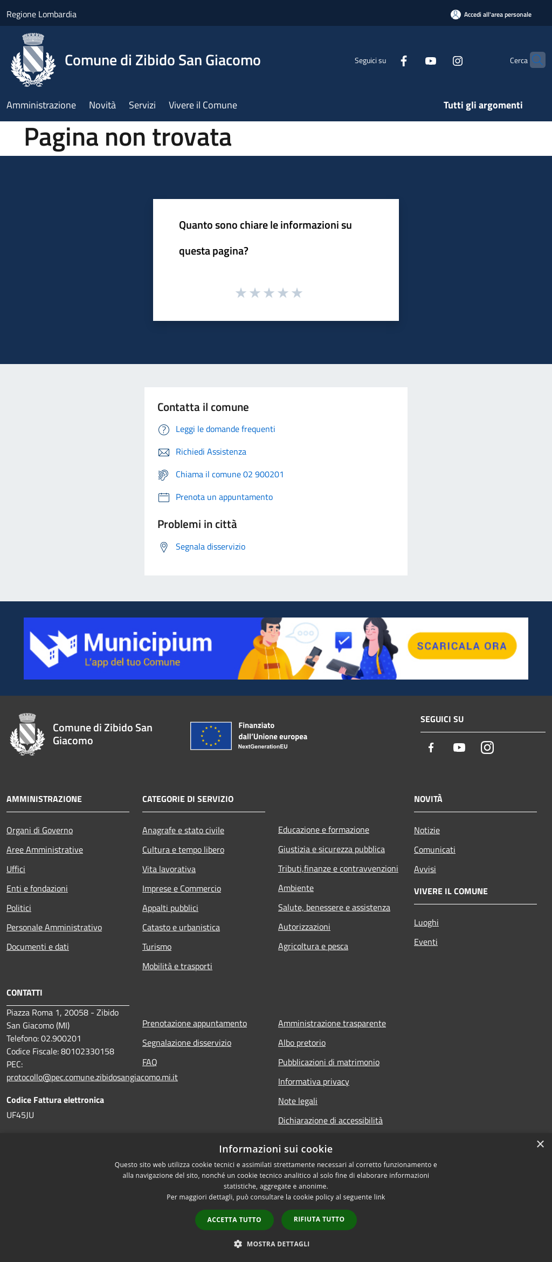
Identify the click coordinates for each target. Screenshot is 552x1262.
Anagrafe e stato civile (183, 830)
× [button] (540, 1145)
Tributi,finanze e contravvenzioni (338, 868)
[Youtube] (409, 59)
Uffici (15, 868)
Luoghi (426, 922)
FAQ (149, 1061)
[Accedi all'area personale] (491, 14)
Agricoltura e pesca (313, 945)
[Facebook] (383, 59)
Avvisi (425, 868)
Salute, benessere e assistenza (334, 907)
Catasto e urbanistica (181, 927)
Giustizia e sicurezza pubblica (331, 848)
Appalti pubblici (170, 907)
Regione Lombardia (41, 14)
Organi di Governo (39, 830)
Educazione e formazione (323, 829)
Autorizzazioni (304, 926)
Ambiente (296, 887)
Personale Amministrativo (54, 927)
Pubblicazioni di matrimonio (329, 1061)
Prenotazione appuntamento (194, 1023)
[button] (276, 1243)
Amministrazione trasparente (332, 1023)
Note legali (298, 1100)
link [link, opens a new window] (379, 1197)
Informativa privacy (313, 1081)
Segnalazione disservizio (186, 1042)
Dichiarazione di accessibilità (330, 1120)
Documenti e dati (37, 946)
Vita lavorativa (169, 868)
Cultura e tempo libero (183, 849)
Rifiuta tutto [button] (319, 1219)
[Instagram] (436, 59)
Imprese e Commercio (181, 888)
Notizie (427, 830)
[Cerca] (533, 60)
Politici (18, 907)
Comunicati (435, 849)
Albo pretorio (302, 1042)
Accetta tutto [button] (234, 1219)
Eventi (426, 941)
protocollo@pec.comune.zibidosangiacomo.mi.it (92, 1077)
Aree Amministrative (44, 849)
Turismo (156, 946)
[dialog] (276, 1197)
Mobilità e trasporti (177, 965)
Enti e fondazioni (37, 888)
